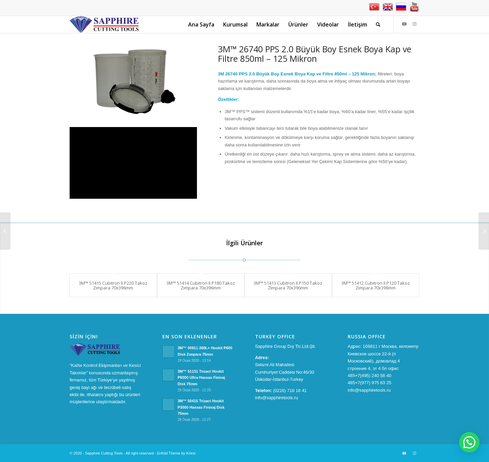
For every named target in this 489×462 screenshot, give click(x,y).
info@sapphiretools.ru (276, 397)
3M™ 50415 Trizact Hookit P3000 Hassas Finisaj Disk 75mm (201, 407)
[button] (469, 442)
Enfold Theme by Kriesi (176, 453)
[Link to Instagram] (414, 24)
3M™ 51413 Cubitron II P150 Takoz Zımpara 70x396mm (288, 285)
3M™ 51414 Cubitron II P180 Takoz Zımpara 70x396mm (200, 285)
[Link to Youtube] (404, 24)
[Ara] (378, 24)
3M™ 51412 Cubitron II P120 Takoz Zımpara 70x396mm (375, 285)
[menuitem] (201, 24)
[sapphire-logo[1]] (104, 24)
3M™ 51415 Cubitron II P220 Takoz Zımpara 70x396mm (113, 285)
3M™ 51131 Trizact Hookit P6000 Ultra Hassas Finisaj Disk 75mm (201, 377)
